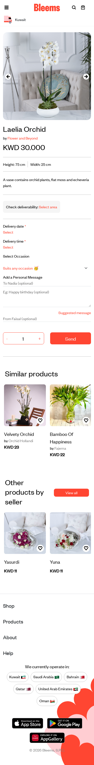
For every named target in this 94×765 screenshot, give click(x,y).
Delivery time (14, 241)
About (10, 637)
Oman (47, 701)
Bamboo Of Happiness (61, 437)
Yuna (55, 561)
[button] (6, 7)
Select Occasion (16, 256)
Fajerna (58, 448)
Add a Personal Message (22, 277)
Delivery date (14, 226)
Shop (9, 605)
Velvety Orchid (19, 434)
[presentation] (8, 76)
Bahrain (76, 677)
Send (70, 338)
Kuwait (17, 677)
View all (71, 492)
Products (13, 621)
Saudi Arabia (46, 677)
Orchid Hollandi (18, 441)
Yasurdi (11, 561)
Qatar (23, 689)
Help (8, 652)
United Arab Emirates (58, 689)
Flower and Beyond (23, 138)
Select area (47, 206)
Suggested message (74, 312)
